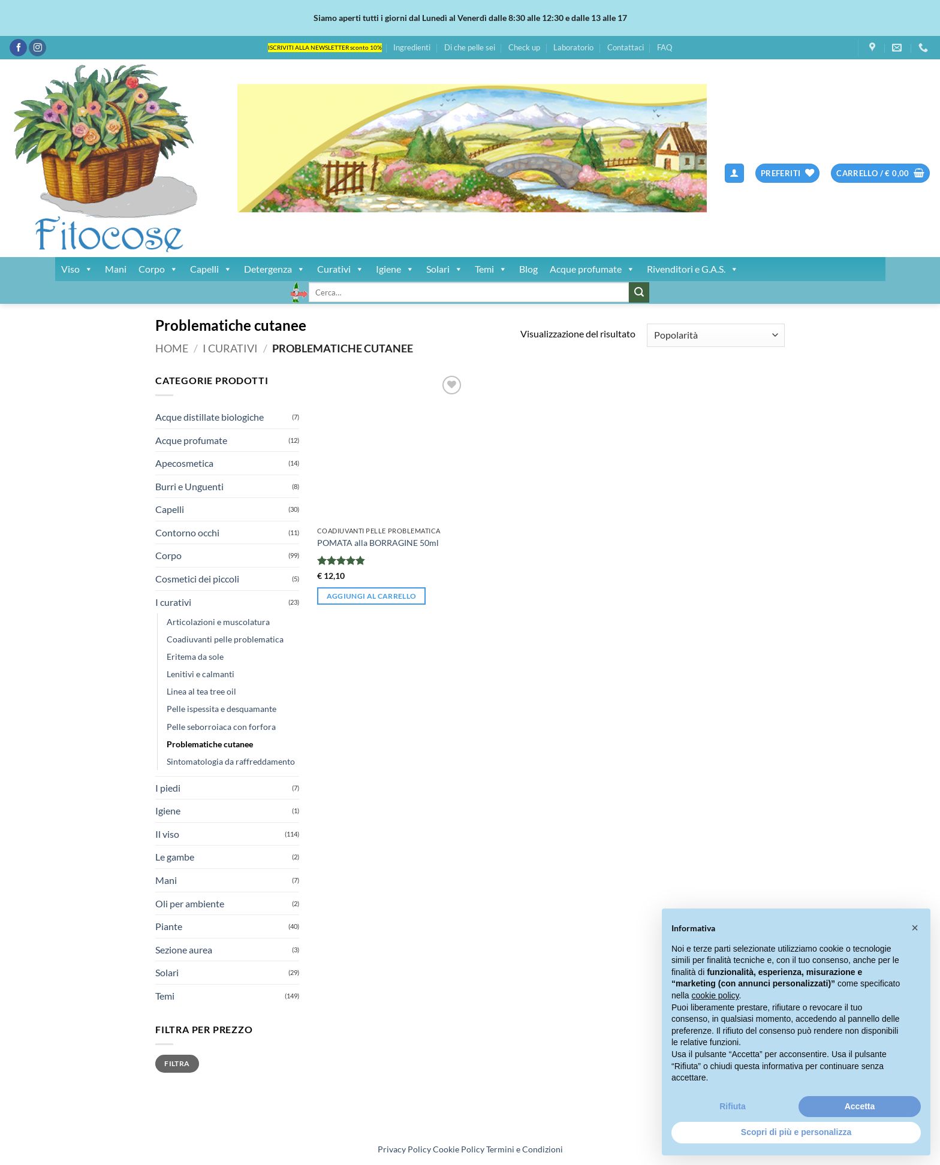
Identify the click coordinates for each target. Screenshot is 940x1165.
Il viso (167, 834)
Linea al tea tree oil (201, 691)
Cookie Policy (458, 1149)
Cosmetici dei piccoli (197, 578)
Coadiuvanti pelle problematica (225, 639)
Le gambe (174, 856)
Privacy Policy (404, 1149)
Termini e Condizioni (524, 1149)
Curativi (340, 269)
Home (171, 348)
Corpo (158, 269)
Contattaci (625, 47)
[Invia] (639, 292)
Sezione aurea (183, 949)
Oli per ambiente (189, 903)
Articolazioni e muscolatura (218, 622)
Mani (115, 268)
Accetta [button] (860, 1106)
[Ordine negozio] (716, 335)
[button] (734, 173)
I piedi (167, 787)
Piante (168, 926)
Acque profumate (592, 269)
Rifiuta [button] (732, 1106)
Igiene (395, 269)
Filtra (176, 1063)
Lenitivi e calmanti (200, 674)
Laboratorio (573, 47)
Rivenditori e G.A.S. (693, 269)
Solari (444, 269)
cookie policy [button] (715, 995)
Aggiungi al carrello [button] (372, 596)
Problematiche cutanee (210, 744)
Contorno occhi (187, 532)
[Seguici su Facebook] (18, 48)
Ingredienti (411, 47)
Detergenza (274, 269)
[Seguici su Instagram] (37, 48)
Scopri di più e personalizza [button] (796, 1132)
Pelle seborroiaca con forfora (221, 727)
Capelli (211, 269)
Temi (491, 269)
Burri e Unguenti (189, 486)
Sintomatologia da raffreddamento (231, 761)
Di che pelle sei (469, 47)
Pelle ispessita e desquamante (221, 709)
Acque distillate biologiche (209, 416)
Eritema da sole (195, 656)
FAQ (664, 47)
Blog (528, 268)
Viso (77, 269)
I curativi (230, 348)
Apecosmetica (184, 463)
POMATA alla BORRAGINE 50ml (378, 543)
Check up (524, 47)
